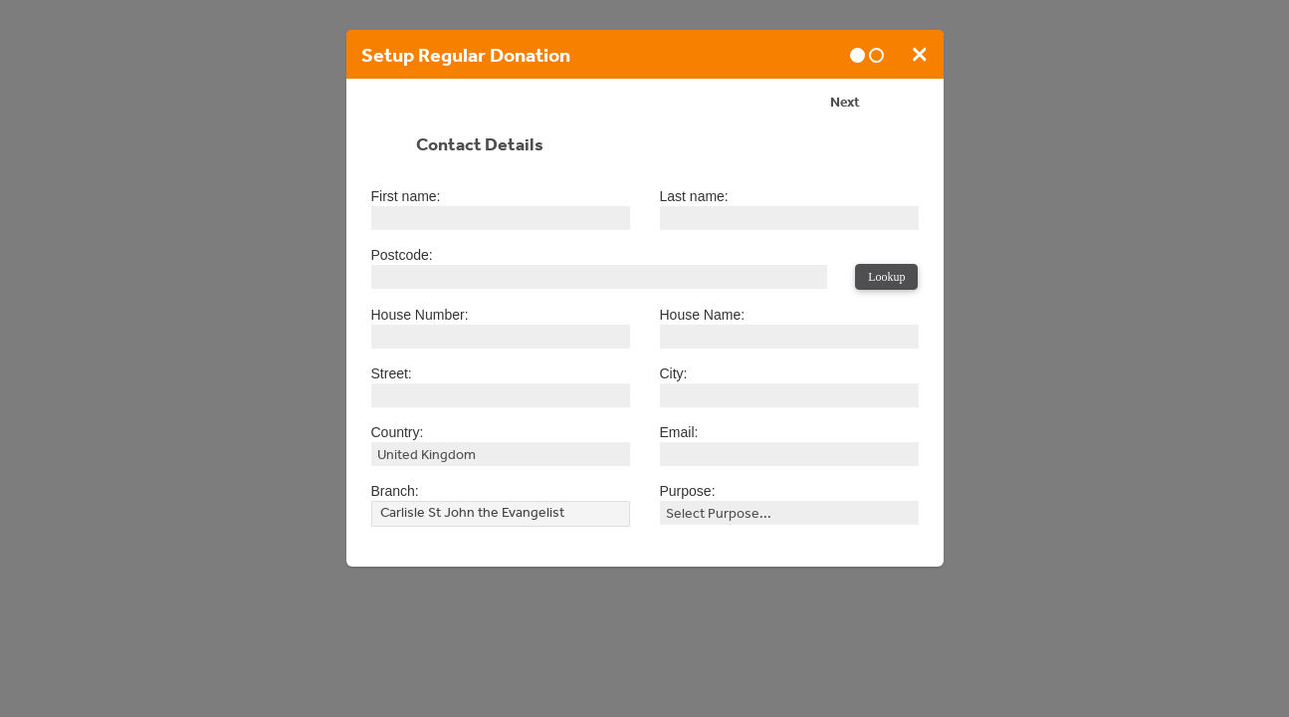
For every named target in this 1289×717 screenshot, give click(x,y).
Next (845, 105)
